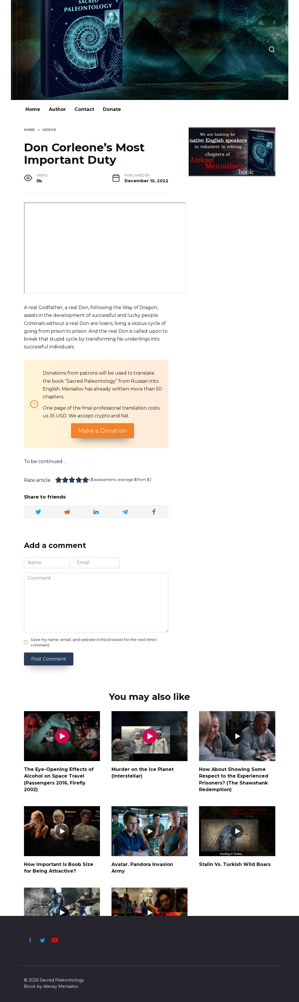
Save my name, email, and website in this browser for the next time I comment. (94, 642)
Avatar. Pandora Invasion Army (142, 866)
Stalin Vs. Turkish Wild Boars (235, 862)
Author (57, 109)
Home (32, 109)
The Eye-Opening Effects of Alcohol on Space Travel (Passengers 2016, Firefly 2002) (59, 778)
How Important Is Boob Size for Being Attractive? (58, 866)
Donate (112, 109)
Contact (84, 109)
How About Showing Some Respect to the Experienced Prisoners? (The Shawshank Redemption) (233, 778)
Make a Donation (102, 430)
